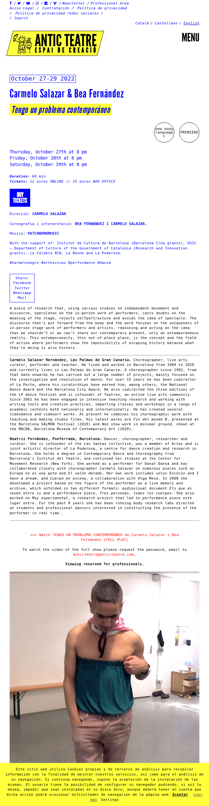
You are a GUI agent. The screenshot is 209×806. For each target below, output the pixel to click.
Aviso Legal (22, 8)
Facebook (22, 283)
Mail (22, 298)
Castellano (166, 23)
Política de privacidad (102, 8)
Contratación (55, 8)
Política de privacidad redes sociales (57, 13)
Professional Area (110, 3)
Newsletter (73, 3)
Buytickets (20, 197)
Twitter (22, 288)
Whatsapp (22, 293)
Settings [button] (110, 800)
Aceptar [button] (180, 795)
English (191, 23)
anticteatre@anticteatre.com (103, 554)
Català (142, 23)
